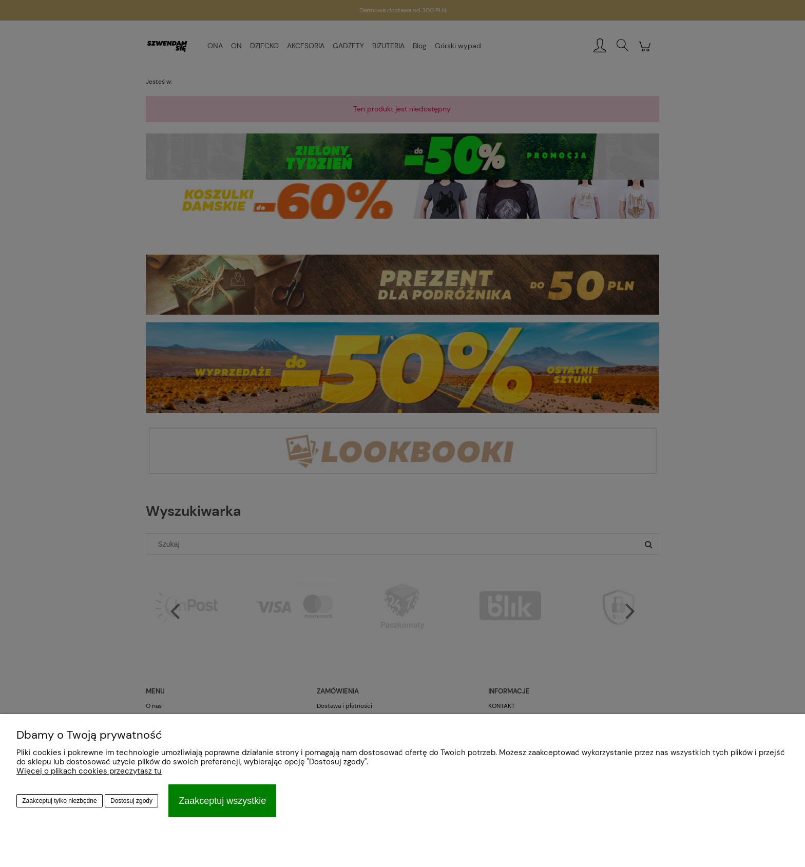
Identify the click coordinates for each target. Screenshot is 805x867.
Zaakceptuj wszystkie (222, 801)
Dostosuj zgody (131, 800)
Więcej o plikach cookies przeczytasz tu (89, 771)
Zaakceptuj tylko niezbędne (59, 800)
